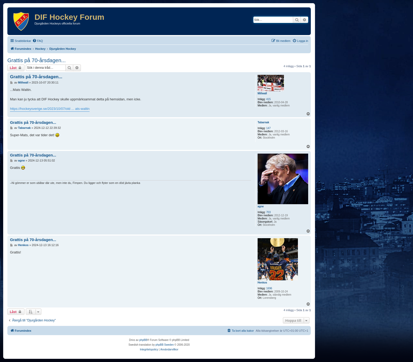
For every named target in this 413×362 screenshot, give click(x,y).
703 (268, 212)
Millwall (262, 93)
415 (268, 99)
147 (268, 128)
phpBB (143, 340)
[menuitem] (37, 41)
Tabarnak (263, 122)
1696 (269, 288)
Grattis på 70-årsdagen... (36, 60)
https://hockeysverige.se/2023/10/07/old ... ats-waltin (50, 109)
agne (261, 206)
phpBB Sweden (165, 344)
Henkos (262, 282)
